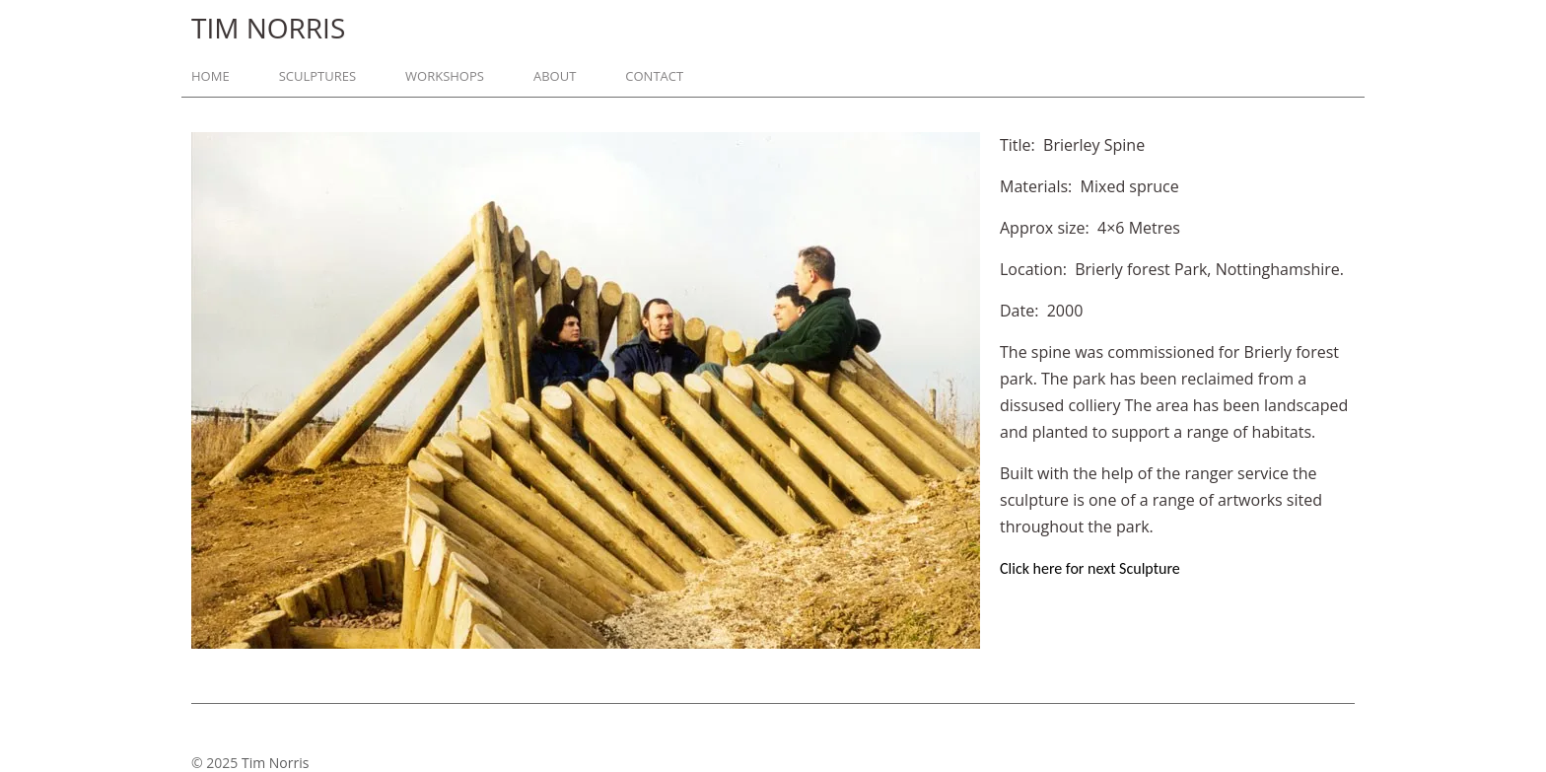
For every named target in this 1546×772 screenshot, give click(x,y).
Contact (654, 76)
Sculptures (317, 76)
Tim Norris (275, 762)
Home (210, 76)
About (554, 76)
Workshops (444, 76)
